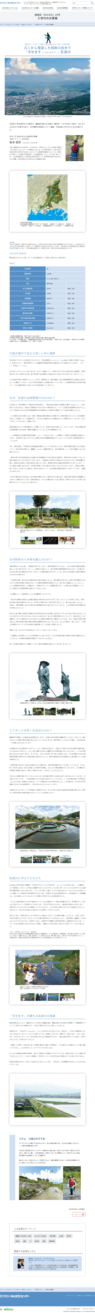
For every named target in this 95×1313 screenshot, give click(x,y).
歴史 (24, 1241)
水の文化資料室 (62, 8)
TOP (1, 24)
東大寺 (37, 1241)
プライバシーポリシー (88, 1309)
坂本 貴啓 (52, 1236)
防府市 (69, 1236)
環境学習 (52, 1241)
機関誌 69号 (38, 24)
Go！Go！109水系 (40, 1236)
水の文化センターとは (9, 8)
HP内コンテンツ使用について (82, 8)
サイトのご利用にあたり (73, 1309)
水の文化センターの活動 (30, 8)
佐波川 (18, 1241)
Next (76, 711)
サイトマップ (70, 1296)
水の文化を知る (48, 8)
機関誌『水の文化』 (27, 24)
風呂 (44, 1241)
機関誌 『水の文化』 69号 (23, 1236)
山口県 (61, 1236)
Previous (19, 711)
